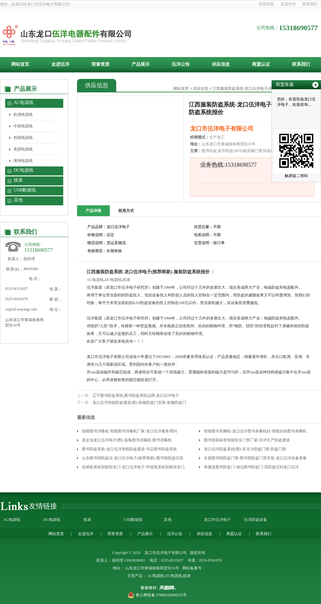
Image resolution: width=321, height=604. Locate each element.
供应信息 (266, 4)
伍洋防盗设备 (255, 519)
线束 (18, 180)
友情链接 (43, 506)
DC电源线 (23, 170)
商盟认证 (261, 64)
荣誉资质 (100, 64)
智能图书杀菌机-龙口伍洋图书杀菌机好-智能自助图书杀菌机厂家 (255, 432)
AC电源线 (23, 102)
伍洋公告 (181, 64)
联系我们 (310, 4)
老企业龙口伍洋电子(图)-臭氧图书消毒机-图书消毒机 (127, 440)
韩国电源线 (23, 137)
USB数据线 (25, 190)
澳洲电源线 (23, 160)
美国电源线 (23, 149)
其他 (18, 200)
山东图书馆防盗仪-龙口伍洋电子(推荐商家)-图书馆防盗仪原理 (132, 459)
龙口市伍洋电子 (217, 519)
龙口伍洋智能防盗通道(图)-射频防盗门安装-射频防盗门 (139, 402)
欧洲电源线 (23, 114)
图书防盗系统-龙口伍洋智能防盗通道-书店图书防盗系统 (129, 449)
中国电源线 (23, 126)
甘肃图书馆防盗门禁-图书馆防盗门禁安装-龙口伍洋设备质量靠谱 (255, 459)
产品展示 (141, 64)
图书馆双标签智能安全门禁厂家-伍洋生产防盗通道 (247, 440)
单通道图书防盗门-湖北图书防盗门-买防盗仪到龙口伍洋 (251, 467)
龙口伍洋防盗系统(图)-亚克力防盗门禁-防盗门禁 (245, 449)
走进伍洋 (288, 4)
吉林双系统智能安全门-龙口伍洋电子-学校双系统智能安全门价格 (133, 468)
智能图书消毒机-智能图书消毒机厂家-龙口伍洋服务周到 (129, 431)
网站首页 (20, 64)
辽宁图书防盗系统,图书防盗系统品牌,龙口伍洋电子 (135, 395)
